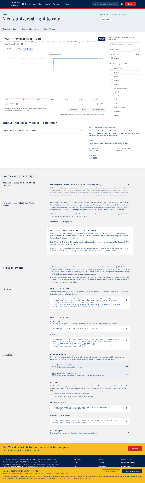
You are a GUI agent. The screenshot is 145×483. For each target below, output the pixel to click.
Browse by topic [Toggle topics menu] (29, 4)
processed (108, 143)
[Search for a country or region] (124, 44)
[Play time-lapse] (6, 104)
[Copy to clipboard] (124, 300)
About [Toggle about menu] (68, 4)
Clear (138, 54)
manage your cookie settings (82, 478)
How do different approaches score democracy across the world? (84, 114)
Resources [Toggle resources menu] (57, 4)
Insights (47, 4)
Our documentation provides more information (66, 391)
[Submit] (116, 4)
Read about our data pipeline (61, 222)
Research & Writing (128, 466)
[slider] (17, 104)
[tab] (9, 49)
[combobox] (105, 4)
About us (101, 466)
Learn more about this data (37, 108)
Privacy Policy (66, 478)
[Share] (84, 109)
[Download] (73, 109)
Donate (130, 4)
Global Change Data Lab (34, 463)
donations (32, 474)
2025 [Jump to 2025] (102, 104)
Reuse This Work (51, 29)
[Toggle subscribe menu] (122, 4)
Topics (76, 466)
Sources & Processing (30, 29)
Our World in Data (14, 4)
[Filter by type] (124, 64)
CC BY (27, 110)
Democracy (106, 19)
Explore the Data (9, 29)
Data (40, 4)
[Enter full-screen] (97, 109)
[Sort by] (122, 50)
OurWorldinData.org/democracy (14, 110)
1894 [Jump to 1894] (12, 104)
